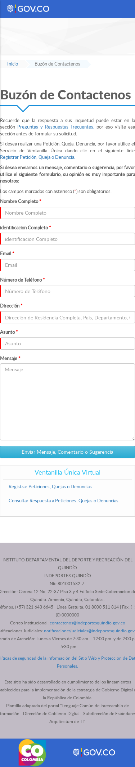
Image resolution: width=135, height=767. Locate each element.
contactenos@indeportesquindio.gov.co (87, 623)
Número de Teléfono (22, 280)
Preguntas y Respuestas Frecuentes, (55, 127)
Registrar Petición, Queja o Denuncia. (37, 157)
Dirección (11, 305)
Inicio (12, 63)
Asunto (9, 332)
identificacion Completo (25, 227)
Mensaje (10, 358)
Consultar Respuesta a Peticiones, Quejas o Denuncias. (64, 500)
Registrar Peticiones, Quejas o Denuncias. (51, 486)
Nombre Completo (20, 201)
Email (7, 253)
